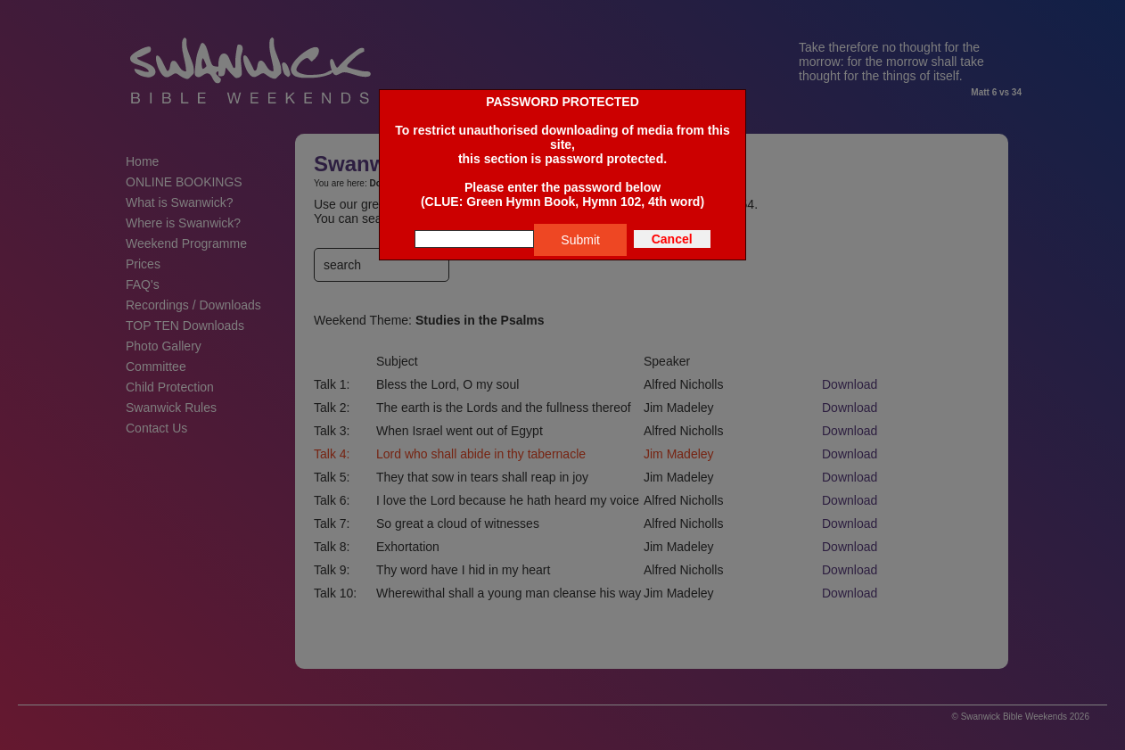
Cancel (672, 239)
